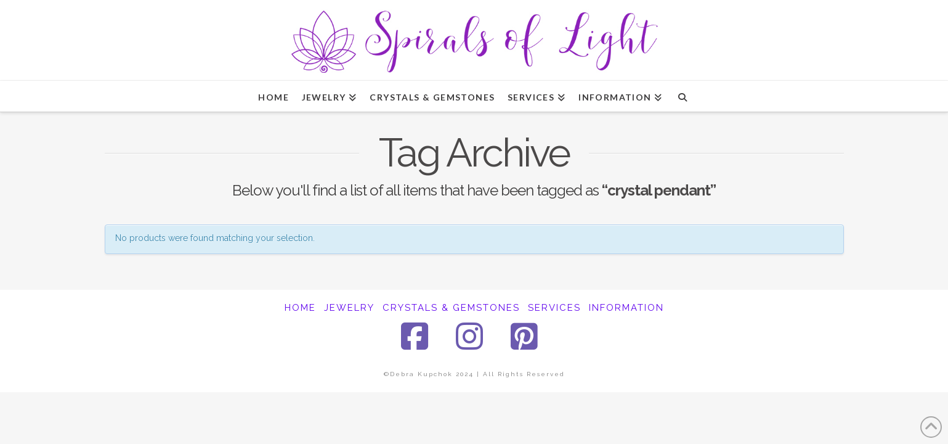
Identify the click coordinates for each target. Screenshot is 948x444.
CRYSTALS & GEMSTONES (451, 307)
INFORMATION (626, 307)
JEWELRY (349, 307)
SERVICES (554, 307)
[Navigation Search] (682, 96)
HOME (300, 307)
